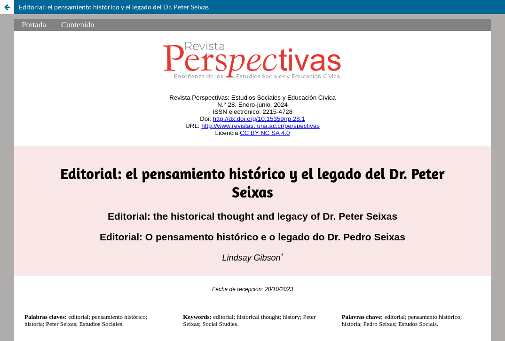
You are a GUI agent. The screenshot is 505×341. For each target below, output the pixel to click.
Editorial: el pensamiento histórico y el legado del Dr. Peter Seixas (114, 7)
